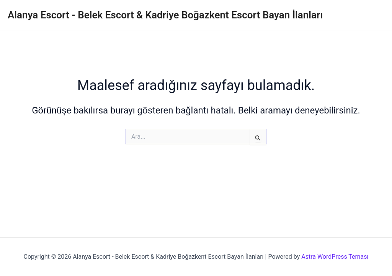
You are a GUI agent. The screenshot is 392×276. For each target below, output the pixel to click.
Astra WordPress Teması (334, 256)
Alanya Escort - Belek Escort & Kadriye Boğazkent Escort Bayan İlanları (165, 15)
